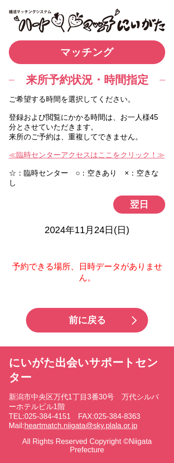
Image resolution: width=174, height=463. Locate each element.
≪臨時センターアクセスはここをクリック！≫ (87, 155)
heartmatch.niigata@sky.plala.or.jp (81, 426)
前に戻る (87, 320)
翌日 (139, 204)
